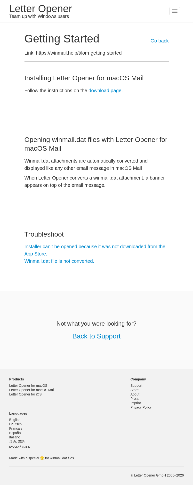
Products (16, 379)
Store (134, 390)
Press (134, 399)
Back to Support (96, 336)
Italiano (14, 437)
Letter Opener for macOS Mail (32, 390)
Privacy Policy (141, 407)
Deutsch (15, 424)
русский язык (19, 446)
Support (136, 385)
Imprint (135, 403)
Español (15, 433)
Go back (160, 40)
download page (104, 90)
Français (15, 428)
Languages (18, 413)
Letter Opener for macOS (28, 385)
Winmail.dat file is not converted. (59, 261)
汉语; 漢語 (17, 442)
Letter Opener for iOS (25, 394)
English (14, 420)
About (134, 394)
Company (138, 379)
